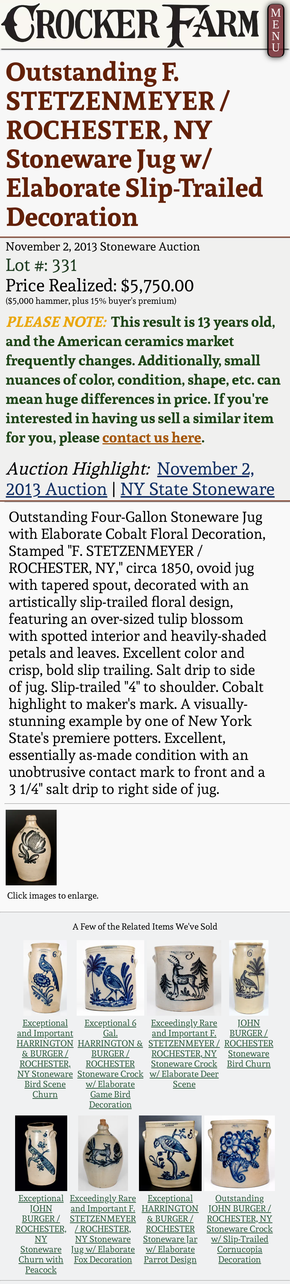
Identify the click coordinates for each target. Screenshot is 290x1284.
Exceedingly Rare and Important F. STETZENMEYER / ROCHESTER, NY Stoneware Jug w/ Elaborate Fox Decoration (103, 1228)
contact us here (151, 437)
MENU (276, 30)
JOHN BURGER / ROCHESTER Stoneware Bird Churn (248, 1043)
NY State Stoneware (197, 489)
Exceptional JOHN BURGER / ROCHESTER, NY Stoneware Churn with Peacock (40, 1234)
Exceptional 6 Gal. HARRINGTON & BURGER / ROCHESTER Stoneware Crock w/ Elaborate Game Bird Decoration (110, 1063)
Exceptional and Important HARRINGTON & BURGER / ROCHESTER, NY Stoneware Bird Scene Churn (45, 1058)
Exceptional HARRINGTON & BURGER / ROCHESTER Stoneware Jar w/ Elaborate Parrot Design (170, 1228)
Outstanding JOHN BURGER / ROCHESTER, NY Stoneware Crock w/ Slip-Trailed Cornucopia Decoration (240, 1228)
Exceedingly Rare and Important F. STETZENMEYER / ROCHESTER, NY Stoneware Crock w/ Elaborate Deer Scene (184, 1053)
